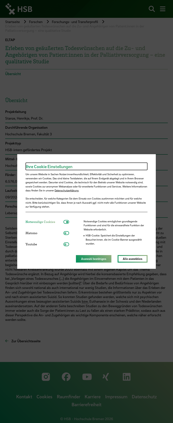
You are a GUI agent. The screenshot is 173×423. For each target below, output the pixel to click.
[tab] (44, 221)
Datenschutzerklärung (67, 190)
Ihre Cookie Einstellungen (49, 166)
